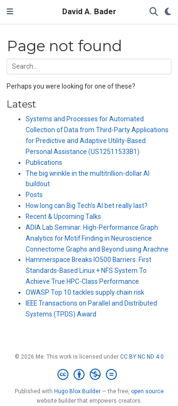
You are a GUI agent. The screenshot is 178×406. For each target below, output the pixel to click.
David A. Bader (89, 11)
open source (147, 391)
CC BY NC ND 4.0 (142, 356)
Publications (44, 162)
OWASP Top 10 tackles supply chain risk (85, 292)
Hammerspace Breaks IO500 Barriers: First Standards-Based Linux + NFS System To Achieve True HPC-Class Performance (88, 270)
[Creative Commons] (89, 375)
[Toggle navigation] (10, 12)
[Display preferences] (168, 12)
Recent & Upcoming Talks (63, 216)
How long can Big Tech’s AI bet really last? (87, 205)
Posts (34, 194)
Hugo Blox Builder (77, 391)
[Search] (154, 12)
